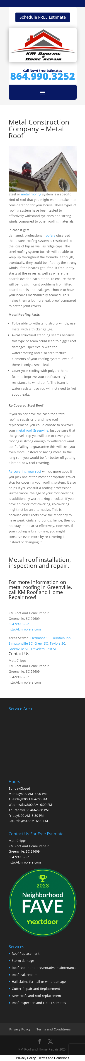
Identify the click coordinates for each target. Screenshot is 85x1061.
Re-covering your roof (25, 471)
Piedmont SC (40, 638)
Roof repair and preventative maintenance (44, 967)
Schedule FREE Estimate (42, 17)
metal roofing (31, 194)
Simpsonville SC (21, 643)
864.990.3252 (42, 76)
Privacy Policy (20, 1029)
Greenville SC (19, 649)
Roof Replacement (25, 953)
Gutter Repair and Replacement (36, 988)
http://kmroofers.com (25, 629)
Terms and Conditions (53, 1029)
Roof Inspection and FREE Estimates (39, 1003)
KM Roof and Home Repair (36, 594)
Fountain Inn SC (63, 638)
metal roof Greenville (32, 430)
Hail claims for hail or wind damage (39, 981)
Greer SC (41, 643)
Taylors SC (57, 643)
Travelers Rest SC (44, 649)
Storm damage (23, 960)
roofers (50, 235)
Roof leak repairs (24, 975)
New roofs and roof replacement (36, 996)
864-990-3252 (19, 624)
